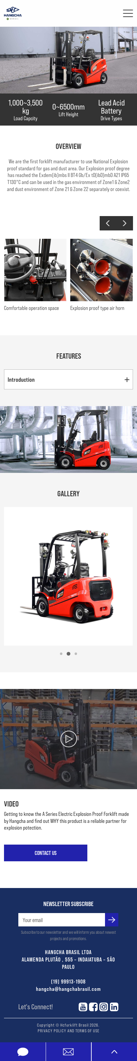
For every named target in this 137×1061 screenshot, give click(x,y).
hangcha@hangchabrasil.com (68, 989)
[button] (108, 223)
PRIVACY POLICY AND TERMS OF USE (68, 1030)
